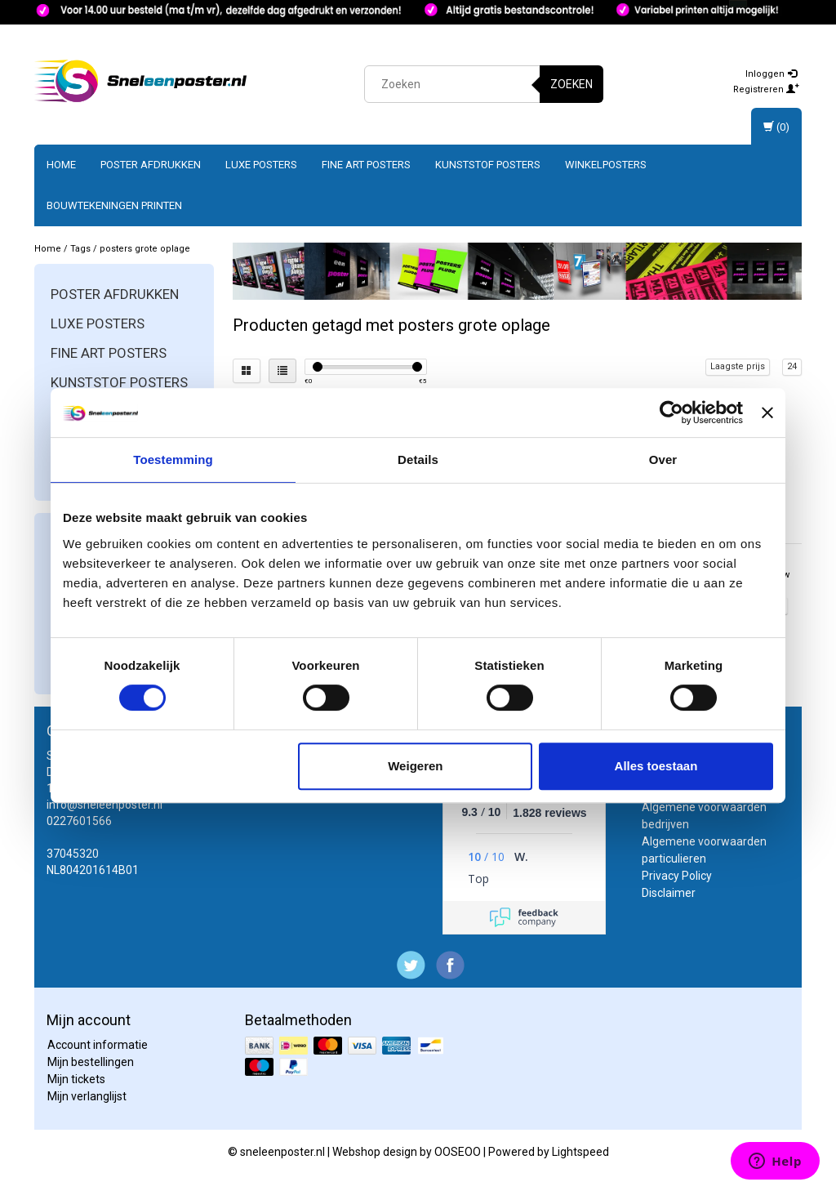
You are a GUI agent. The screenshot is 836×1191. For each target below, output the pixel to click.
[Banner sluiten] (767, 412)
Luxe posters (261, 164)
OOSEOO (457, 1151)
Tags (80, 248)
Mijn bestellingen (90, 1061)
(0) (776, 127)
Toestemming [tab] (173, 459)
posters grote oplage (145, 248)
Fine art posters (366, 164)
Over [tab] (663, 459)
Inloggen (771, 74)
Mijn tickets (76, 1079)
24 (792, 366)
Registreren (766, 89)
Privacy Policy (677, 875)
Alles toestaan (656, 766)
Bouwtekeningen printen (114, 205)
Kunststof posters (487, 164)
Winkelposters (606, 164)
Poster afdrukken (150, 164)
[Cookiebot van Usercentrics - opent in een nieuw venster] (671, 412)
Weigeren (415, 766)
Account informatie (97, 1044)
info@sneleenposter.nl (104, 804)
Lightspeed (580, 1151)
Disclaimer (669, 892)
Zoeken (571, 84)
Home (61, 164)
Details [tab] (418, 459)
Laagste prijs (737, 366)
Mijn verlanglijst (87, 1096)
